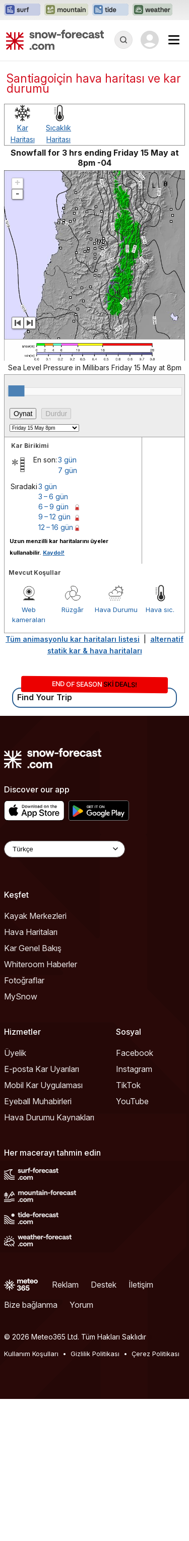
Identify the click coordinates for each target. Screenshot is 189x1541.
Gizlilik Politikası (95, 1354)
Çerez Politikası (155, 1354)
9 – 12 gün (54, 516)
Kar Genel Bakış (32, 948)
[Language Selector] (64, 849)
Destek (103, 1285)
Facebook (134, 1053)
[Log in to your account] (150, 40)
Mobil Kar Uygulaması (43, 1085)
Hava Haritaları (30, 932)
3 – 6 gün (53, 496)
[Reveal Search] (123, 40)
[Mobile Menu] (174, 40)
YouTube (132, 1101)
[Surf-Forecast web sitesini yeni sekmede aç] (22, 10)
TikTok (128, 1085)
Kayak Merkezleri (35, 916)
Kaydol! (54, 552)
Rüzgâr (72, 610)
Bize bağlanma (30, 1305)
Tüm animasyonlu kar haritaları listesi (73, 639)
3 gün (67, 459)
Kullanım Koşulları (31, 1354)
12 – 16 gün (55, 527)
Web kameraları (28, 615)
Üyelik (15, 1053)
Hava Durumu (116, 610)
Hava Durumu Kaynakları (49, 1117)
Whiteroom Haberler (40, 964)
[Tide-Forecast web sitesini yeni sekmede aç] (110, 10)
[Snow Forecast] (55, 40)
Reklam (65, 1285)
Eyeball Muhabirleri (38, 1101)
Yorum (81, 1305)
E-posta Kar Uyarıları (41, 1069)
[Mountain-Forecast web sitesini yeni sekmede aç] (66, 10)
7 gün (67, 470)
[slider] (16, 390)
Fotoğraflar (24, 980)
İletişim (141, 1285)
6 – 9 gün (53, 506)
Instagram (134, 1069)
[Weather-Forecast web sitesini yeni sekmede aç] (152, 10)
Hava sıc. (160, 610)
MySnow (20, 996)
